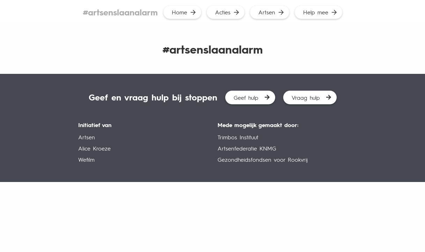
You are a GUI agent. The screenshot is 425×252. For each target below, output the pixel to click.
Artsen (266, 12)
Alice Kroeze (94, 148)
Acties (222, 12)
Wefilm (86, 159)
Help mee (315, 12)
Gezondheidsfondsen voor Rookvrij (263, 159)
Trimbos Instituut (238, 137)
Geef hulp (246, 97)
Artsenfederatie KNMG (247, 148)
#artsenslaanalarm (120, 12)
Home (179, 12)
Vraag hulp (306, 97)
